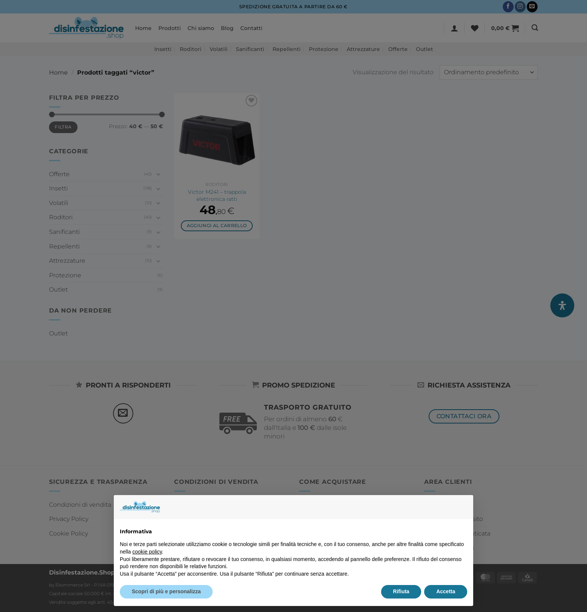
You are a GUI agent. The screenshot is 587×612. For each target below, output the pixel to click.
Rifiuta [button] (401, 591)
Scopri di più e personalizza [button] (166, 591)
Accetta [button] (445, 591)
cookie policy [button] (147, 552)
